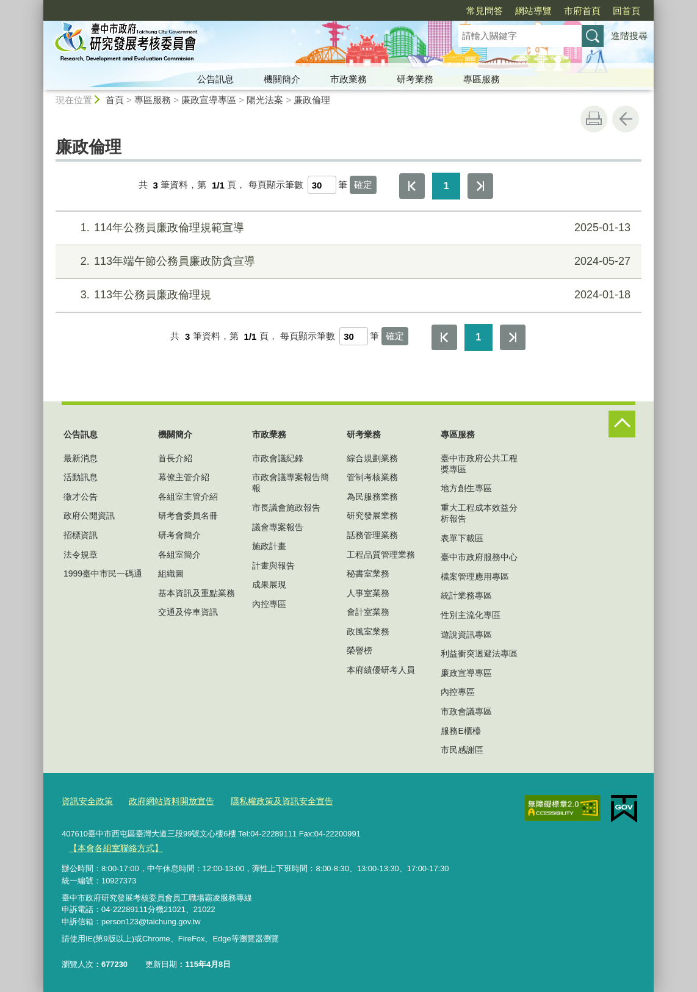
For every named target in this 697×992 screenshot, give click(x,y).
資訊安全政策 (85, 800)
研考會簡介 (179, 535)
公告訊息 (215, 79)
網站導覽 (463, 10)
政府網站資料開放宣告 (164, 800)
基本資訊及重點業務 (196, 593)
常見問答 (414, 10)
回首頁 (556, 10)
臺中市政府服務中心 (479, 557)
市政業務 (348, 79)
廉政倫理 (312, 100)
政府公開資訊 (89, 515)
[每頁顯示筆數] (322, 185)
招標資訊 (80, 535)
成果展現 (269, 584)
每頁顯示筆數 (275, 185)
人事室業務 (368, 593)
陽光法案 (265, 100)
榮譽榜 (359, 650)
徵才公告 (80, 496)
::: (38, 5)
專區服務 (481, 79)
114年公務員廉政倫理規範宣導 (346, 228)
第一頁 (412, 186)
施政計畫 (269, 546)
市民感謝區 (462, 750)
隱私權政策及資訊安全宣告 (268, 800)
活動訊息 (80, 477)
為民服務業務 (372, 496)
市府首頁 (512, 10)
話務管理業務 (372, 535)
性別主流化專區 (470, 615)
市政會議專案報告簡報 (290, 482)
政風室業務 (368, 631)
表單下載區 (462, 538)
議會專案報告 (277, 527)
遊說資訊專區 (466, 634)
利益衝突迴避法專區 (479, 653)
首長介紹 (175, 458)
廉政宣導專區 (208, 100)
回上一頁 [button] (625, 119)
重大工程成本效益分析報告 (479, 513)
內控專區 (269, 604)
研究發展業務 (372, 515)
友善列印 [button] (593, 119)
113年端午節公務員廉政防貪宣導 (346, 261)
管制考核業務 (372, 477)
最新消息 (80, 458)
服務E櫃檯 (460, 731)
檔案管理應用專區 (475, 576)
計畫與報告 (273, 565)
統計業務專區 (466, 595)
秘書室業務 (368, 573)
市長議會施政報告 (286, 507)
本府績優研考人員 (381, 670)
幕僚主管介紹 (183, 477)
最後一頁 (480, 186)
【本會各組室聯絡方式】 (112, 846)
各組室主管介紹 (188, 496)
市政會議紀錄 (277, 458)
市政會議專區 (466, 711)
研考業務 (415, 79)
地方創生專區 (466, 488)
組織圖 (171, 573)
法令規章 (80, 554)
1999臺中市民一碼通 (102, 573)
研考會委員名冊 (188, 515)
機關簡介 (282, 79)
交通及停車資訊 (188, 612)
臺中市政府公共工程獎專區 (479, 463)
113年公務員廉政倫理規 (346, 295)
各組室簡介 (179, 554)
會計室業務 (368, 612)
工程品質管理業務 (381, 554)
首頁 (115, 100)
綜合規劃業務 (372, 458)
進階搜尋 (629, 36)
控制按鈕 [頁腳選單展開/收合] (622, 424)
